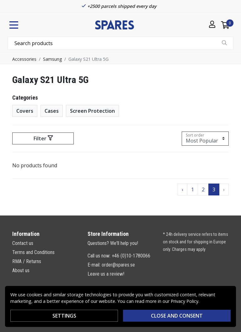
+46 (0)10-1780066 (131, 256)
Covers (24, 110)
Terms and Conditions (33, 252)
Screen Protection (92, 110)
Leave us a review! (106, 274)
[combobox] (120, 43)
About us (20, 270)
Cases (52, 110)
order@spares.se (118, 265)
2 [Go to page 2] (203, 189)
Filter (43, 138)
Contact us (22, 243)
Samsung (52, 59)
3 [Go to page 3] (213, 189)
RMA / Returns (26, 261)
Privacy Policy (184, 301)
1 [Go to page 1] (192, 189)
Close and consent (177, 315)
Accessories (24, 59)
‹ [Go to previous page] (182, 189)
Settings (64, 315)
